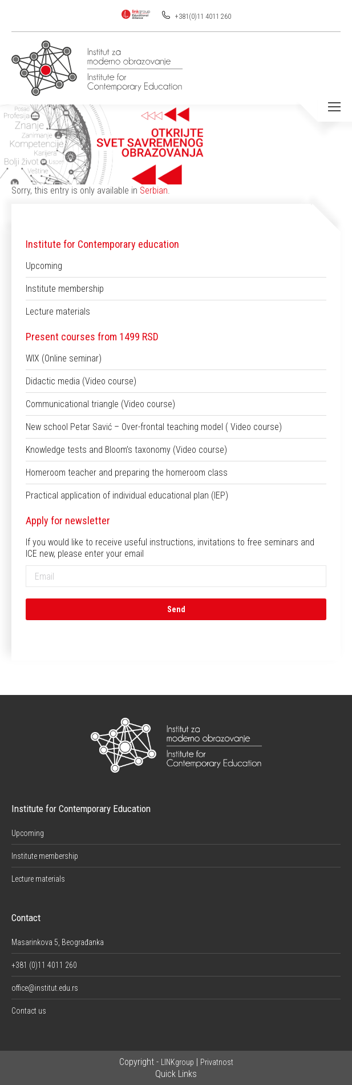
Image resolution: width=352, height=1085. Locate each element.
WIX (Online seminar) (64, 358)
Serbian (154, 190)
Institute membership (65, 288)
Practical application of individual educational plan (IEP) (127, 495)
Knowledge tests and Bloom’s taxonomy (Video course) (126, 449)
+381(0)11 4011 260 (202, 17)
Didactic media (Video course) (81, 381)
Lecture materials (58, 311)
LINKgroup (177, 1062)
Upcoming (44, 265)
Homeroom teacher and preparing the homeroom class (127, 472)
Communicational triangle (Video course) (100, 404)
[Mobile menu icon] (334, 107)
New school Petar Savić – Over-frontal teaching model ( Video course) (154, 426)
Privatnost (216, 1062)
